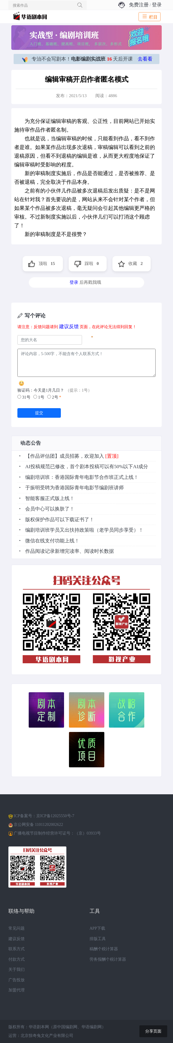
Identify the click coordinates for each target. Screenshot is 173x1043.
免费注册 (139, 5)
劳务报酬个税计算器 (108, 959)
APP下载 (97, 928)
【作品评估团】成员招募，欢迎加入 (64, 456)
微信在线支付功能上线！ (52, 541)
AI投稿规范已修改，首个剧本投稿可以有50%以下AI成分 (86, 466)
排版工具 (98, 939)
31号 (23, 397)
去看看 (145, 59)
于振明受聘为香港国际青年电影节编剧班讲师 (74, 487)
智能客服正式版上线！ (49, 498)
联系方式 (16, 949)
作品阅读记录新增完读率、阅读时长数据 (69, 551)
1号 (38, 397)
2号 (52, 397)
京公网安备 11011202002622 (38, 824)
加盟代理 (16, 990)
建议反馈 (69, 326)
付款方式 (16, 959)
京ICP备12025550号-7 (55, 816)
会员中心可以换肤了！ (49, 509)
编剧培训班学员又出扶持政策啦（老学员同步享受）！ (84, 530)
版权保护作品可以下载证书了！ (59, 519)
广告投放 (16, 980)
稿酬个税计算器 (104, 949)
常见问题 (16, 928)
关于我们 (16, 969)
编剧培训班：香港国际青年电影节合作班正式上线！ (82, 477)
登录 (157, 5)
